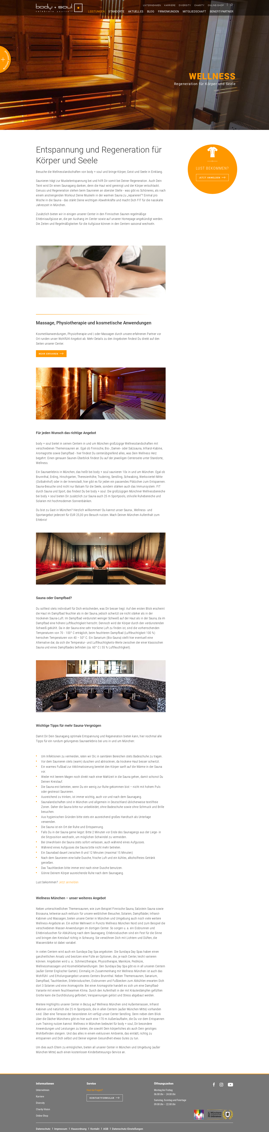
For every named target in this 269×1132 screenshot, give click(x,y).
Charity (199, 5)
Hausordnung (79, 1128)
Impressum (60, 1128)
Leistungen (96, 11)
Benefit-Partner (221, 11)
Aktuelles (135, 11)
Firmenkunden (168, 11)
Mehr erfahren (48, 353)
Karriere (169, 5)
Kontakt (94, 1128)
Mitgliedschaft (194, 11)
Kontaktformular (102, 1097)
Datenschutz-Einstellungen (127, 1128)
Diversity (185, 5)
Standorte (116, 11)
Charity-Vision (43, 1109)
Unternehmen (152, 5)
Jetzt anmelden (69, 882)
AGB (105, 1128)
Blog (150, 11)
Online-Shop (216, 5)
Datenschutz (43, 1128)
